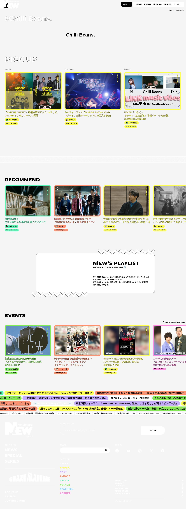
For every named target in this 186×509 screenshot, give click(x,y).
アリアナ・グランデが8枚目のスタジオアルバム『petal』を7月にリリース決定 (52, 393)
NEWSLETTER (67, 424)
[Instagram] (139, 451)
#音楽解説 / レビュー (174, 413)
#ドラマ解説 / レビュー (151, 413)
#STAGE (65, 484)
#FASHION (66, 489)
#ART (63, 471)
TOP (170, 10)
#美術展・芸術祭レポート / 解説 (42, 413)
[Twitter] (151, 451)
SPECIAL (157, 4)
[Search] (85, 450)
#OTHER (65, 493)
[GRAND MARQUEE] (30, 477)
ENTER (153, 430)
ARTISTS (10, 496)
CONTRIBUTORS (15, 500)
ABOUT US (11, 492)
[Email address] (100, 430)
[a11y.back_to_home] (9, 5)
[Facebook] (162, 451)
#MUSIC (65, 467)
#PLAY (64, 463)
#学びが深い (18, 413)
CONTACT (119, 483)
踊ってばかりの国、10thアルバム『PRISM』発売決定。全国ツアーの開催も (83, 408)
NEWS (139, 4)
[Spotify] (117, 451)
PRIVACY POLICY (122, 494)
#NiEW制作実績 (85, 413)
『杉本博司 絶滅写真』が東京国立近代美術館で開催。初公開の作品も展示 (68, 398)
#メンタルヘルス (67, 413)
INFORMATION (121, 488)
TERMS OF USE (121, 491)
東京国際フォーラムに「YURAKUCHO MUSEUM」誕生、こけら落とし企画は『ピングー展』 (129, 403)
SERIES (167, 4)
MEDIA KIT (120, 486)
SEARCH (64, 445)
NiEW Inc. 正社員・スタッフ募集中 (133, 398)
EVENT (147, 4)
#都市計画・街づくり (127, 413)
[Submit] (106, 450)
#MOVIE (65, 476)
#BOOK (64, 480)
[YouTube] (128, 451)
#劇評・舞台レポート (105, 413)
